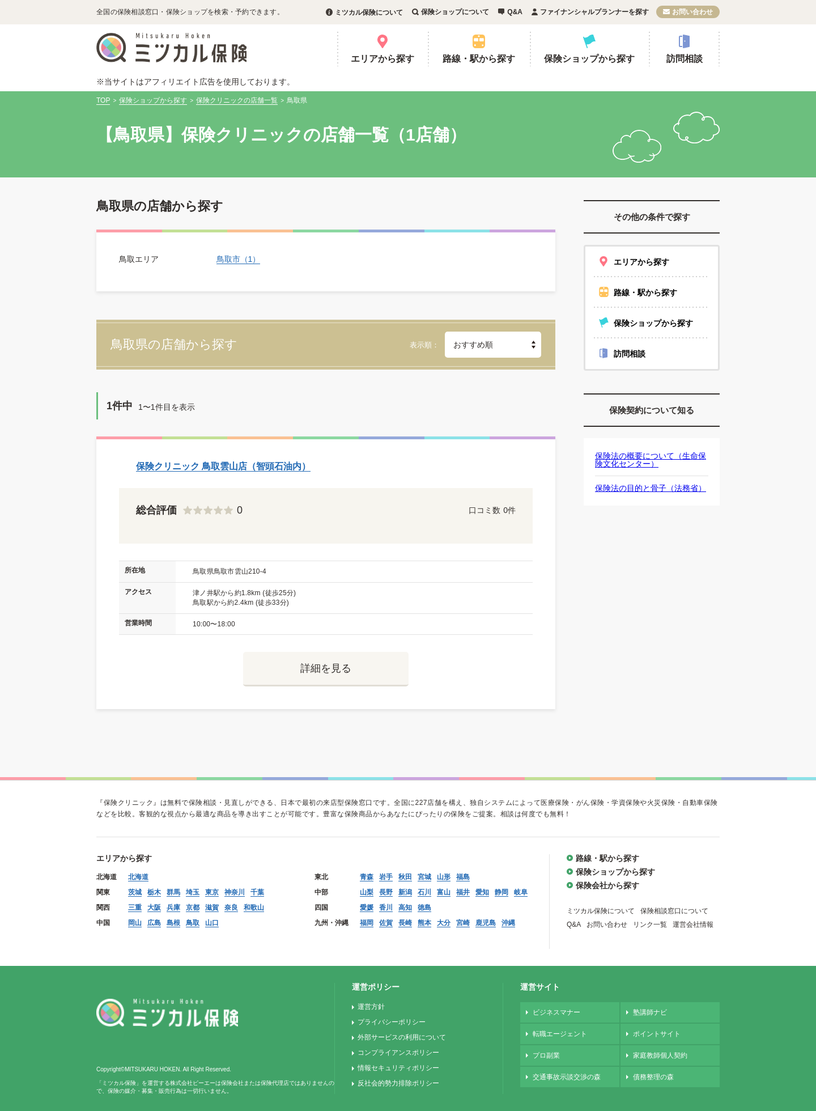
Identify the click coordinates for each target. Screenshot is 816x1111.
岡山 (135, 923)
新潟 (405, 892)
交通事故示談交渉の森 (567, 1077)
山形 (443, 877)
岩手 (386, 877)
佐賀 (386, 923)
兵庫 (173, 907)
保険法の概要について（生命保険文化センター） (650, 459)
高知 (405, 907)
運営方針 (371, 1007)
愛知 (482, 892)
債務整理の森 (653, 1077)
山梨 (366, 892)
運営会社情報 (693, 924)
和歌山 (254, 907)
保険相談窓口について (674, 911)
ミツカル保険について (369, 12)
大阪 (154, 907)
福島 (463, 877)
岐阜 (521, 892)
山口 (212, 923)
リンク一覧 (650, 924)
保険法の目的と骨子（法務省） (650, 488)
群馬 (173, 892)
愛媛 (366, 907)
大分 (443, 923)
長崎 (405, 923)
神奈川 (234, 892)
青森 (366, 877)
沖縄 (508, 923)
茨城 (135, 892)
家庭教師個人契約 (660, 1055)
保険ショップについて (455, 12)
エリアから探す (382, 58)
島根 (173, 923)
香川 (386, 907)
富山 (443, 892)
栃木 (154, 892)
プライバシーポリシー (392, 1022)
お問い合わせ (692, 12)
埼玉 (192, 892)
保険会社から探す (607, 885)
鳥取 (192, 923)
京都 (192, 907)
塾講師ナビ (650, 1012)
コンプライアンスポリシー (398, 1053)
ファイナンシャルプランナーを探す (594, 12)
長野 (386, 892)
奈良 (231, 907)
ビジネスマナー (556, 1012)
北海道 (138, 877)
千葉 (257, 892)
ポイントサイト (657, 1034)
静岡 (501, 892)
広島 (154, 923)
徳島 (424, 907)
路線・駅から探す (479, 58)
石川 (424, 892)
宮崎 (463, 923)
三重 (135, 907)
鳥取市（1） (238, 259)
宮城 (424, 877)
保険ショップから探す (589, 58)
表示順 (421, 345)
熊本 (424, 923)
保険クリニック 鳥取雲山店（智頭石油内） (223, 466)
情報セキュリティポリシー (398, 1068)
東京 (212, 892)
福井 (463, 892)
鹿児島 (485, 923)
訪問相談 (684, 58)
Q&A (514, 12)
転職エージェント (560, 1034)
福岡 (366, 923)
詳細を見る (325, 668)
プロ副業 (546, 1055)
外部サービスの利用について (402, 1037)
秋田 (405, 877)
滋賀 (212, 907)
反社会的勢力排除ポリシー (398, 1083)
